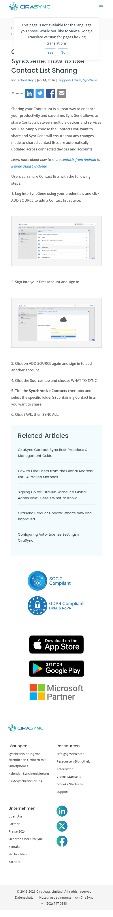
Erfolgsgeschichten (70, 754)
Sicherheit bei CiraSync (25, 839)
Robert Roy (25, 80)
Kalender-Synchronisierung (28, 773)
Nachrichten (17, 854)
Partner (14, 824)
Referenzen (64, 769)
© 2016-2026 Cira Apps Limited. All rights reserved (54, 891)
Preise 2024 (17, 831)
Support (62, 792)
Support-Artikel (69, 80)
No (63, 52)
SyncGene (90, 80)
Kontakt (14, 847)
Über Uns (15, 816)
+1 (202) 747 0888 (54, 903)
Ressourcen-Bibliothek (73, 761)
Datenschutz (24, 897)
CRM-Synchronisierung (25, 781)
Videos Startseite (68, 777)
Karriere (14, 862)
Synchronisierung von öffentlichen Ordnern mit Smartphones (27, 760)
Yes (50, 52)
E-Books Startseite (69, 784)
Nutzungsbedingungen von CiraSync (66, 897)
